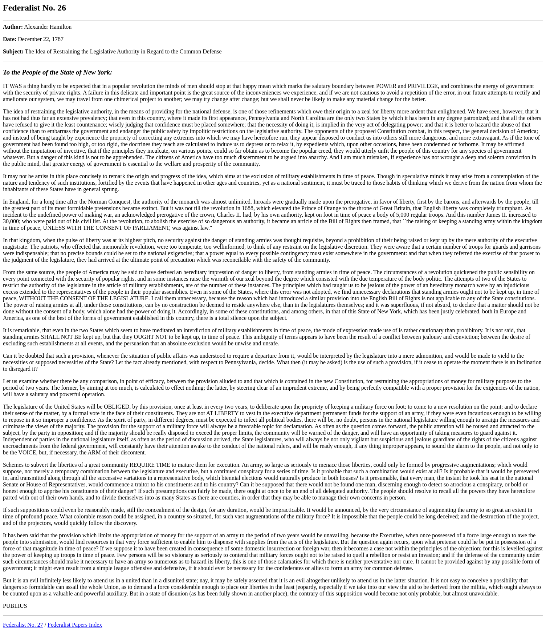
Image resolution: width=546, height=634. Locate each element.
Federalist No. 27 (23, 625)
